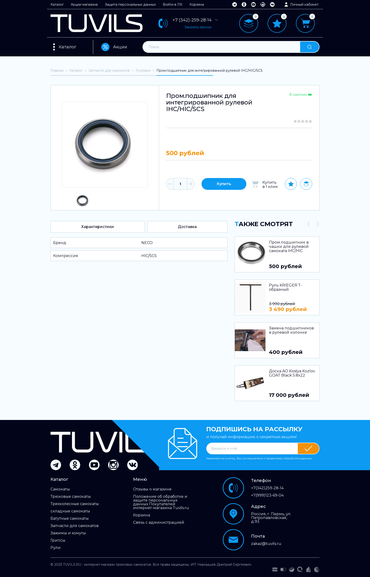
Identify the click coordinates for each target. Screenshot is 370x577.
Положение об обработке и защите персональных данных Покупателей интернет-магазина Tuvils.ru (161, 502)
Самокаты (60, 489)
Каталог (57, 4)
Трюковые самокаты (70, 496)
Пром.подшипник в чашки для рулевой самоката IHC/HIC (289, 246)
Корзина (196, 4)
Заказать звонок (198, 27)
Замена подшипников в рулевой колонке (291, 330)
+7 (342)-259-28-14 (195, 20)
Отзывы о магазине (152, 489)
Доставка (187, 226)
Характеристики (97, 226)
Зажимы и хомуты (68, 533)
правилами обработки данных (289, 458)
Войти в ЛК (172, 4)
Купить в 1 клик (270, 184)
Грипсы (57, 540)
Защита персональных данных (130, 4)
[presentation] (308, 224)
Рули (55, 548)
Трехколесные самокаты (74, 504)
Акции (114, 47)
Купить (224, 184)
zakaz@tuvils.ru (266, 544)
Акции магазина (84, 4)
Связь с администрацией (158, 522)
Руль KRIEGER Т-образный (285, 287)
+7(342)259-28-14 (267, 488)
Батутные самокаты (69, 518)
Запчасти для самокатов (74, 526)
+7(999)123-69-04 (267, 495)
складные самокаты (70, 511)
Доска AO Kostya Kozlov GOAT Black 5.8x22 (292, 373)
